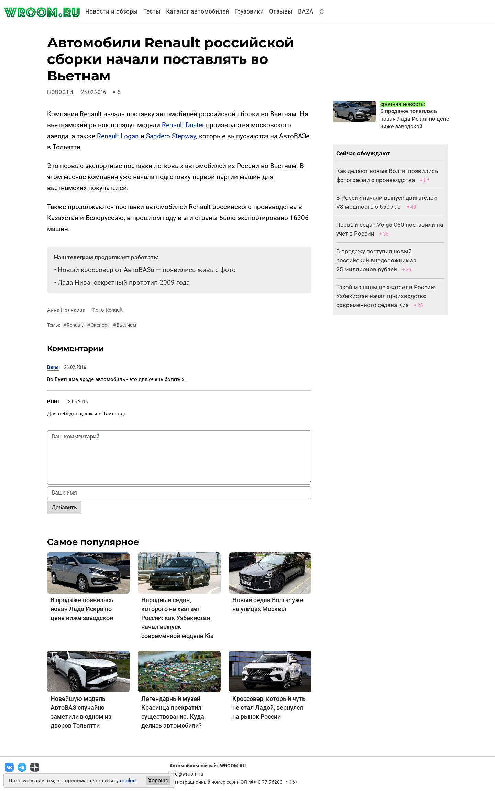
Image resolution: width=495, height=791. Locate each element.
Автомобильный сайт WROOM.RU (207, 765)
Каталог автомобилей (197, 11)
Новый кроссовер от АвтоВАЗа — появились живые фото (147, 270)
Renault (73, 325)
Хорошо (158, 780)
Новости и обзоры (111, 11)
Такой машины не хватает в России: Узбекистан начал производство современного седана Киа (386, 296)
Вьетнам (124, 325)
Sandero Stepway (171, 136)
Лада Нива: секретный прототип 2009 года (124, 282)
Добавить (64, 507)
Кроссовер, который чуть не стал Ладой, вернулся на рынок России (269, 707)
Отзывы (281, 11)
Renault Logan (118, 136)
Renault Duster (183, 125)
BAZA (306, 11)
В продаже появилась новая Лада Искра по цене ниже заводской (82, 608)
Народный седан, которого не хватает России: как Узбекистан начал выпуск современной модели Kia (177, 617)
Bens (53, 367)
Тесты (152, 11)
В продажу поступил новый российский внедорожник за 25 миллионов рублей (376, 260)
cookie (128, 781)
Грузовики (249, 11)
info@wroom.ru (186, 774)
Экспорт (98, 325)
